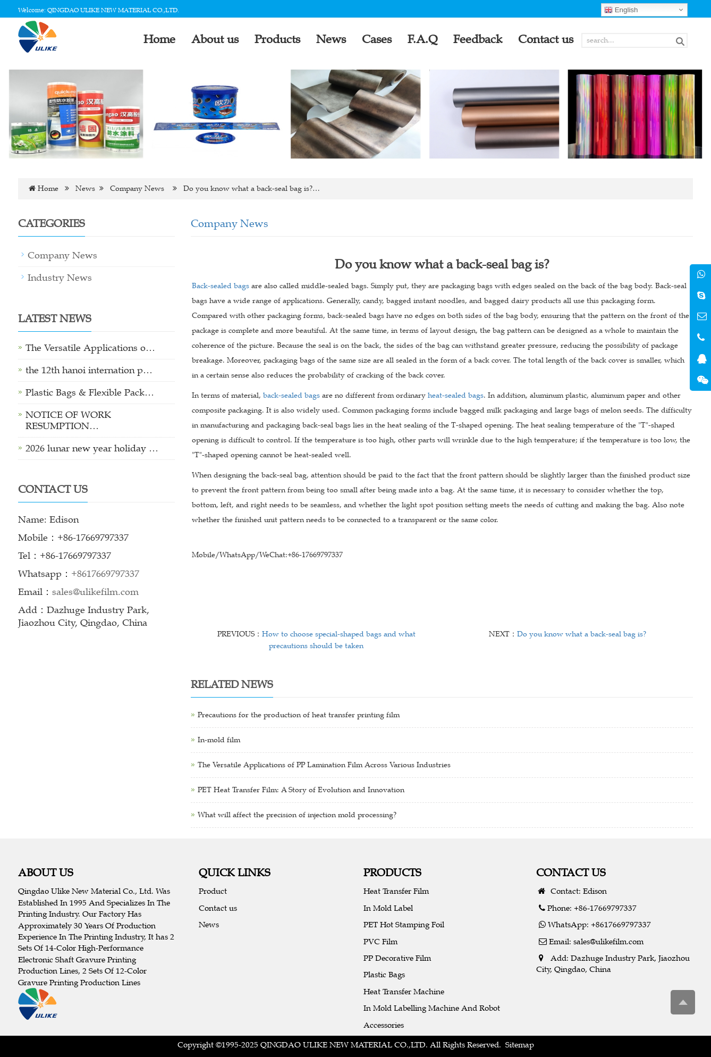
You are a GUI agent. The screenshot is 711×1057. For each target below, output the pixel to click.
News (85, 188)
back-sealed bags (291, 395)
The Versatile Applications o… (90, 348)
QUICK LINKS (234, 872)
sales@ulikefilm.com (95, 592)
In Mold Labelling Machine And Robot (431, 1008)
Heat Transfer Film (396, 891)
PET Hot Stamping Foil (403, 924)
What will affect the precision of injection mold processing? (297, 814)
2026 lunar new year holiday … (92, 448)
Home (48, 188)
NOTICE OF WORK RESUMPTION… (68, 420)
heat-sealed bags (456, 395)
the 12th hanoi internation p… (89, 370)
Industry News (60, 277)
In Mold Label (388, 908)
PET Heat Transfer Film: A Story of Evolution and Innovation (301, 789)
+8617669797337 (105, 574)
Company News (137, 188)
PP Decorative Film (397, 958)
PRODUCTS (392, 872)
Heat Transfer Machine (403, 991)
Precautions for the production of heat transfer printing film (299, 714)
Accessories (383, 1025)
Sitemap (519, 1044)
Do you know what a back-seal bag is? (581, 634)
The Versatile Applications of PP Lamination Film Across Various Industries (324, 764)
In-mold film (219, 739)
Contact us (218, 908)
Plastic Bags (384, 974)
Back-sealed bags (220, 285)
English (621, 10)
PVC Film (380, 941)
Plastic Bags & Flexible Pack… (90, 392)
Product (213, 891)
